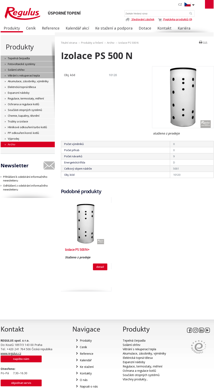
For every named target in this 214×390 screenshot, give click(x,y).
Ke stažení (87, 367)
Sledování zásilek (139, 19)
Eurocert (198, 347)
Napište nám (21, 359)
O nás (84, 380)
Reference (86, 354)
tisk (205, 42)
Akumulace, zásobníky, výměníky (144, 353)
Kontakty (86, 373)
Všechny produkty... (135, 379)
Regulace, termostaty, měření (142, 366)
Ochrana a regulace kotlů (139, 371)
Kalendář (86, 360)
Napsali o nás (89, 386)
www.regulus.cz (11, 353)
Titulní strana (69, 42)
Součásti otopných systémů (141, 375)
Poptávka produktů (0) (175, 19)
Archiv (110, 42)
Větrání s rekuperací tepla (139, 349)
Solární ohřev (131, 345)
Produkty (20, 46)
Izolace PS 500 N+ (77, 249)
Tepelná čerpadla (134, 340)
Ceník (83, 347)
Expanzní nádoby (134, 362)
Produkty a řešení (92, 42)
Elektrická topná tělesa (138, 358)
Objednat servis (21, 383)
